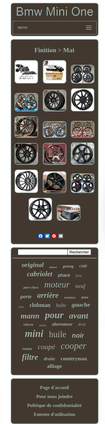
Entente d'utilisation (54, 414)
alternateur (62, 324)
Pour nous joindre (54, 396)
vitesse (28, 324)
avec (84, 297)
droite (49, 358)
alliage (54, 366)
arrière (48, 295)
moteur (57, 284)
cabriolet (39, 274)
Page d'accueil (54, 387)
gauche (81, 304)
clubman (39, 305)
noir (78, 335)
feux (21, 306)
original (33, 264)
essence (69, 297)
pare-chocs (31, 287)
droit (82, 324)
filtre (30, 356)
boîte (61, 305)
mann (30, 315)
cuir (83, 265)
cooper (74, 346)
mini (34, 333)
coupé (46, 347)
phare (64, 275)
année (42, 325)
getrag (68, 266)
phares (53, 267)
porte (26, 296)
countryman (74, 358)
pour (54, 315)
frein (79, 276)
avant (78, 315)
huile (57, 334)
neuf (80, 286)
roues (27, 348)
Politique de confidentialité (54, 405)
